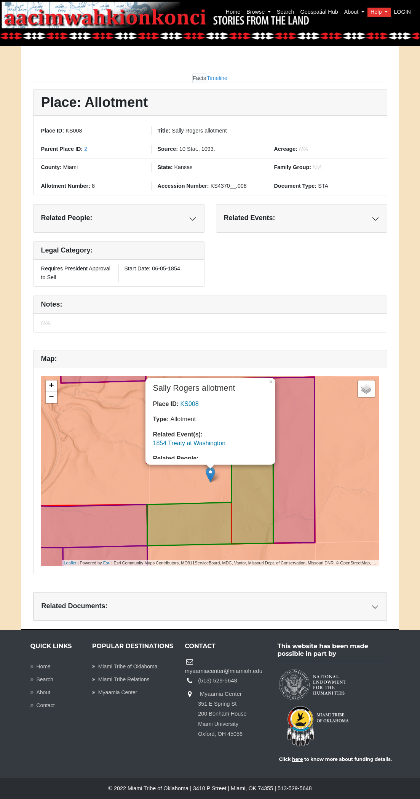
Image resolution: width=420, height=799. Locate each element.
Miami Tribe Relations (121, 679)
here (297, 759)
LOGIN (402, 12)
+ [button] (51, 386)
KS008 (189, 404)
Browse (256, 12)
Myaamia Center (114, 692)
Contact (42, 705)
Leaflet (70, 563)
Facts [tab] (199, 78)
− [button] (51, 397)
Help (376, 12)
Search (285, 12)
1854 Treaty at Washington (189, 443)
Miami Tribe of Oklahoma (125, 666)
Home (233, 12)
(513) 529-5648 (217, 680)
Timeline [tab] (217, 78)
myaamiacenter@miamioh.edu (223, 671)
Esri (106, 563)
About (352, 12)
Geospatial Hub (319, 12)
